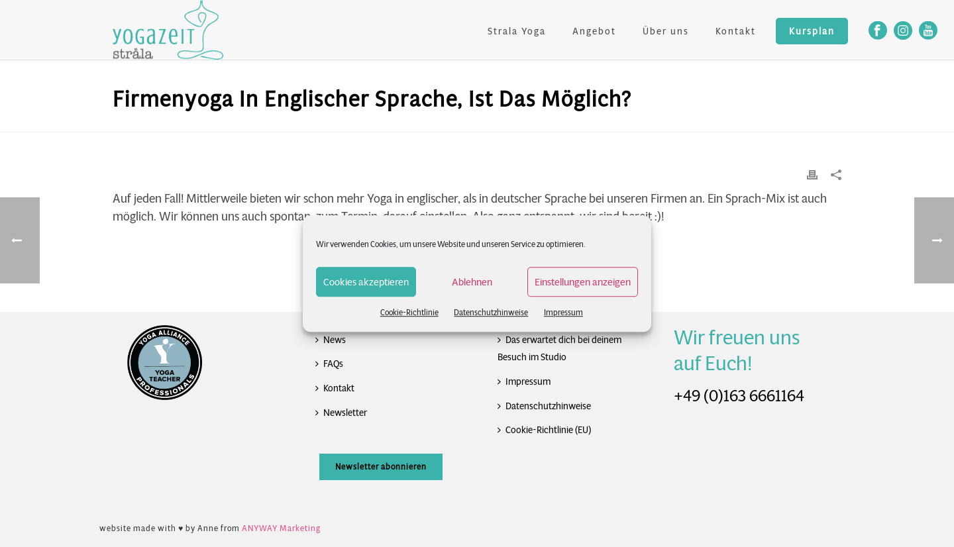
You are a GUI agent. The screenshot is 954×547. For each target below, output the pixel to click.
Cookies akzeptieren (366, 282)
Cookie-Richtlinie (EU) (544, 429)
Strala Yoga (517, 31)
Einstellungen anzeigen (583, 282)
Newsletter (341, 412)
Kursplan (812, 31)
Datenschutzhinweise (491, 312)
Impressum (563, 312)
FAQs (329, 363)
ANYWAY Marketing (281, 528)
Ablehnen (472, 282)
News (330, 339)
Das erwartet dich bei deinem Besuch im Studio (559, 348)
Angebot (594, 31)
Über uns (666, 31)
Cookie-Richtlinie (409, 312)
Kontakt (736, 31)
